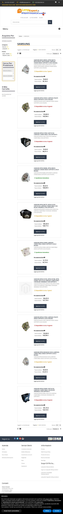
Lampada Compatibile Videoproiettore (46, 473)
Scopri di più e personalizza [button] (11, 510)
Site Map (43, 460)
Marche (4, 47)
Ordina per (49, 53)
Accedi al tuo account (26, 454)
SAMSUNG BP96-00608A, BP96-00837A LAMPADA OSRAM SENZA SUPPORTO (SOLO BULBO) (46, 169)
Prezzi (23, 463)
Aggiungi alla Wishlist (39, 90)
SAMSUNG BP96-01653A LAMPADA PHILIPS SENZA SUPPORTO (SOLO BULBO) (46, 98)
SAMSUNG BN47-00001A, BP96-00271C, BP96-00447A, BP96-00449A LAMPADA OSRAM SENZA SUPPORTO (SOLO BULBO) (45, 61)
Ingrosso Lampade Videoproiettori (49, 469)
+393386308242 (39, 2)
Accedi (41, 17)
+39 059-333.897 (9, 2)
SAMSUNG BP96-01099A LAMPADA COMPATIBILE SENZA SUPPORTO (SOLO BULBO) (45, 244)
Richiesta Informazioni (7, 457)
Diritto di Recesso (25, 452)
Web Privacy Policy (45, 452)
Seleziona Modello (7, 76)
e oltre (6, 55)
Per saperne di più (39, 76)
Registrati (23, 457)
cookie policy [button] (40, 502)
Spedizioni (24, 466)
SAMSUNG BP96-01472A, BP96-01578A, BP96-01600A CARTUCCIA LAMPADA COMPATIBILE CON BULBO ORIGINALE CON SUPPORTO (46, 280)
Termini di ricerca (45, 454)
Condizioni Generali (26, 449)
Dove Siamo (5, 454)
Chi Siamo (4, 452)
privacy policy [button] (49, 499)
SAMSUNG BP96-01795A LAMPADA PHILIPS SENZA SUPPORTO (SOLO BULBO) (46, 317)
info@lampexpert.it (25, 2)
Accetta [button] (57, 510)
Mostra (53, 50)
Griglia (20, 53)
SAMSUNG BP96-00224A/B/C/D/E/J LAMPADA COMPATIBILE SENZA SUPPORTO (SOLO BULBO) (46, 353)
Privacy (43, 449)
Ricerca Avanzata (45, 457)
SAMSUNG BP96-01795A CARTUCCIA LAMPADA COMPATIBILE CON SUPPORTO (45, 133)
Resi (22, 460)
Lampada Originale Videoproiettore (50, 477)
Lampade (4, 48)
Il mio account (24, 17)
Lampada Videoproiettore (47, 467)
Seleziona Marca (7, 70)
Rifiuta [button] (47, 510)
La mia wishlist (33, 17)
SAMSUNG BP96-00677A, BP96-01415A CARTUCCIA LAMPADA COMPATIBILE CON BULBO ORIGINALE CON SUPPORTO (46, 206)
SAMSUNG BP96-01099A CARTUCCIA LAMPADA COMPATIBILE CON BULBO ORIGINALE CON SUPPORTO (44, 390)
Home (20, 36)
